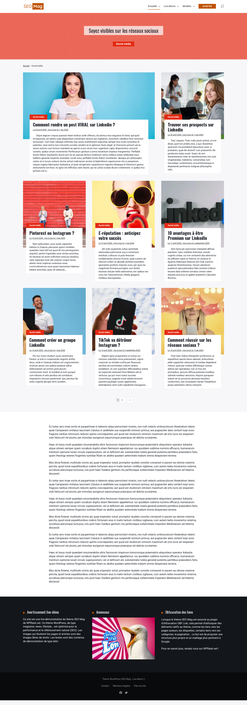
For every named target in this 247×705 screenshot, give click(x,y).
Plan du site (140, 690)
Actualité (152, 6)
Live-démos (170, 6)
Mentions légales (121, 690)
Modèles (187, 6)
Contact (105, 690)
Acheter (207, 6)
